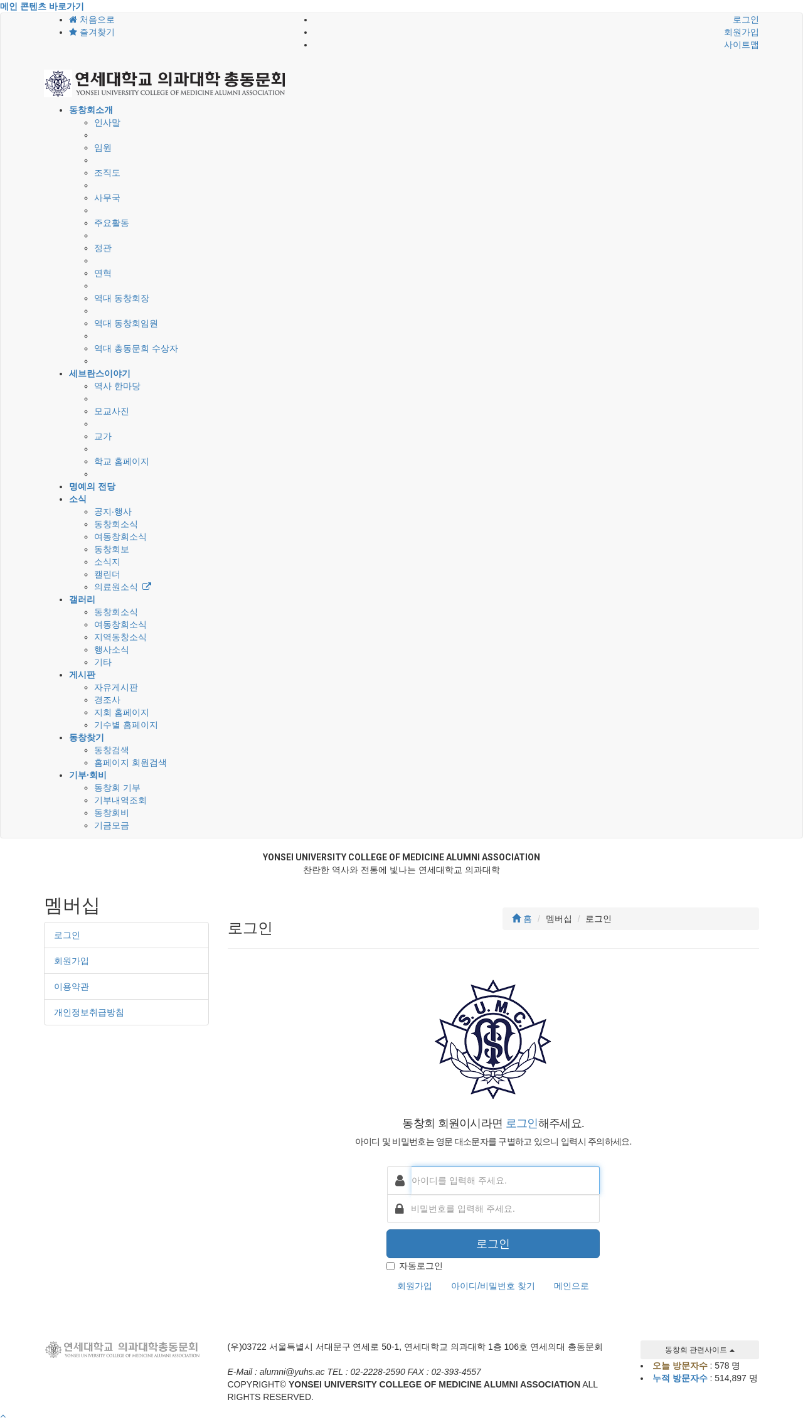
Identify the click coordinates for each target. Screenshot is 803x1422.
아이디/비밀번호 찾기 (493, 1286)
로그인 (746, 19)
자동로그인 (414, 1266)
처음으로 (92, 19)
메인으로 (571, 1286)
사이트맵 (741, 45)
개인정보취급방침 (89, 1012)
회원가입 (741, 32)
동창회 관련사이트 (700, 1349)
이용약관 (71, 986)
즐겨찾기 (92, 32)
